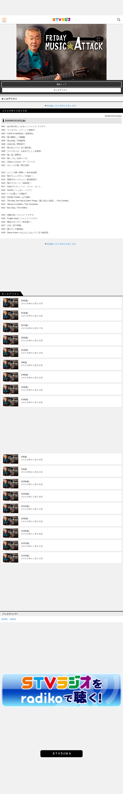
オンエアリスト (60, 90)
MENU (4, 19)
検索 (119, 19)
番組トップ (61, 84)
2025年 (4, 619)
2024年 (13, 619)
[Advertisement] (61, 7)
